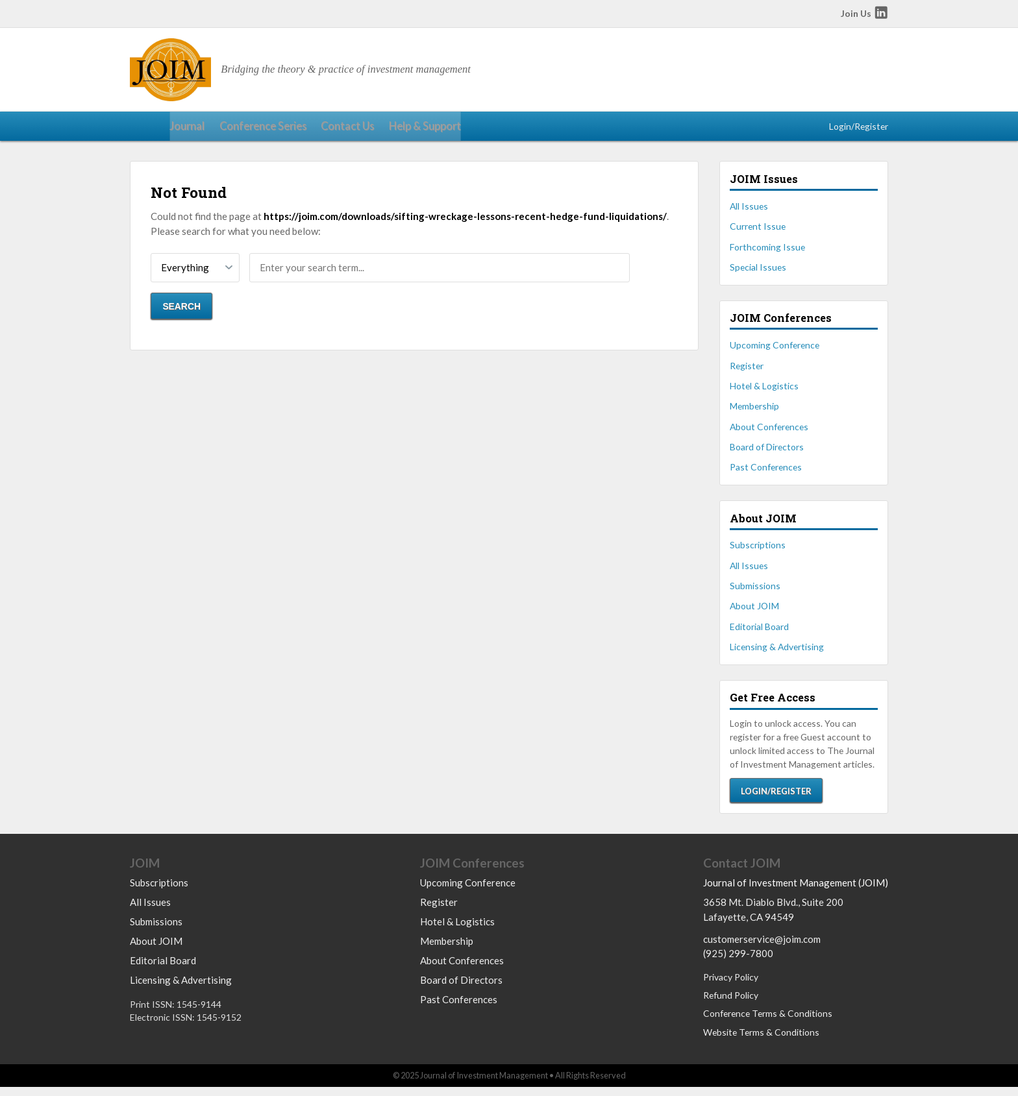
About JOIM (754, 611)
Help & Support (364, 129)
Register (747, 370)
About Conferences (769, 431)
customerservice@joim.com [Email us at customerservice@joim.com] (762, 948)
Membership (754, 411)
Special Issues (758, 272)
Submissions (755, 591)
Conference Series (215, 129)
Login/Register (858, 128)
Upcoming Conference (774, 350)
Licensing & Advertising (777, 652)
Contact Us (294, 129)
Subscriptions (758, 550)
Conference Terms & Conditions (767, 1022)
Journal (146, 129)
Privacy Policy (730, 986)
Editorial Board (759, 632)
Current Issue (758, 231)
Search (181, 312)
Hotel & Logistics (764, 391)
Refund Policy (730, 1004)
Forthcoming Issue (767, 252)
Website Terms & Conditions (761, 1041)
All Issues (749, 211)
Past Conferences (766, 472)
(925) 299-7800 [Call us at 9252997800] (738, 962)
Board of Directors (767, 452)
